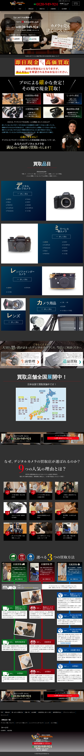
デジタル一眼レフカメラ (7, 722)
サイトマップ (4, 715)
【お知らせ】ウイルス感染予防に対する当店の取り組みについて (42, 56)
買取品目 (7, 712)
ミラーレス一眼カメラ (21, 722)
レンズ (47, 722)
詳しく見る (23, 194)
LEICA (9, 199)
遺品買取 (9, 730)
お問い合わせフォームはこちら (63, 438)
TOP (2, 712)
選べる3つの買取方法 (17, 712)
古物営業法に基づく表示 (76, 4)
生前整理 (3, 730)
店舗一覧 (27, 712)
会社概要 (33, 712)
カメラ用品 (54, 722)
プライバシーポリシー (69, 712)
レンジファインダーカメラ (36, 722)
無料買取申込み (57, 712)
